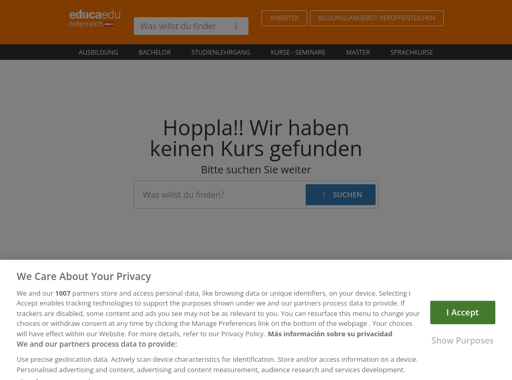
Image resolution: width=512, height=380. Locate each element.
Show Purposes (462, 347)
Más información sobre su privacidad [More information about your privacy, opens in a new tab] (330, 341)
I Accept (462, 319)
